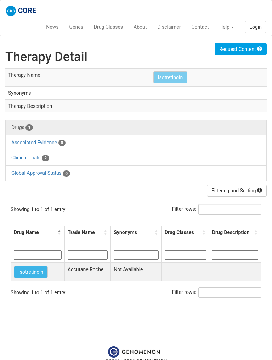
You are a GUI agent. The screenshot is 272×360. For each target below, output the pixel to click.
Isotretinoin (170, 77)
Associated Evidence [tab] (38, 143)
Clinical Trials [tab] (30, 158)
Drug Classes (108, 27)
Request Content (240, 49)
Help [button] (226, 27)
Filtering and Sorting (236, 190)
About (140, 27)
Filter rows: (184, 209)
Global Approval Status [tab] (40, 173)
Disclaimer (169, 27)
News (52, 27)
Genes (76, 27)
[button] (59, 232)
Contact (200, 27)
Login (255, 27)
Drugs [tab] (22, 127)
